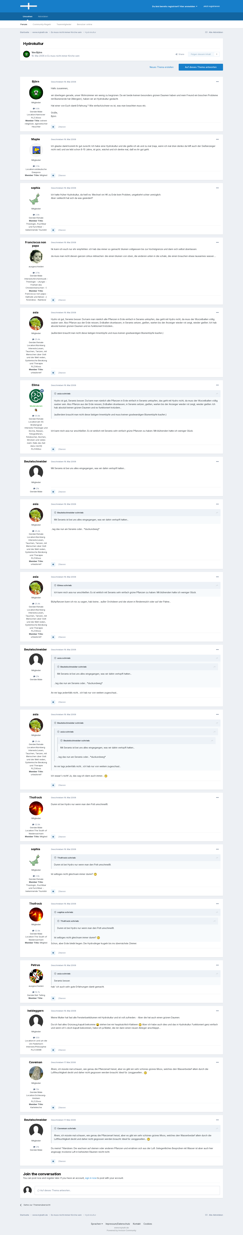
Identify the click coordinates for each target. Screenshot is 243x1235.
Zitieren (62, 127)
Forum (23, 24)
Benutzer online (84, 24)
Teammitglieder (64, 24)
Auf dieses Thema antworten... (54, 1190)
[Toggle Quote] (55, 393)
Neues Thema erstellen (162, 67)
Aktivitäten (43, 16)
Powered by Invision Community (121, 1230)
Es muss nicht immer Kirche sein (63, 55)
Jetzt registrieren (211, 6)
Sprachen (97, 1223)
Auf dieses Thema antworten (201, 67)
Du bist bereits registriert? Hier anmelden (174, 6)
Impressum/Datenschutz (118, 1223)
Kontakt (137, 1223)
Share (180, 54)
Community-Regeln (42, 24)
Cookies (148, 1223)
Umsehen (27, 17)
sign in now (91, 1178)
